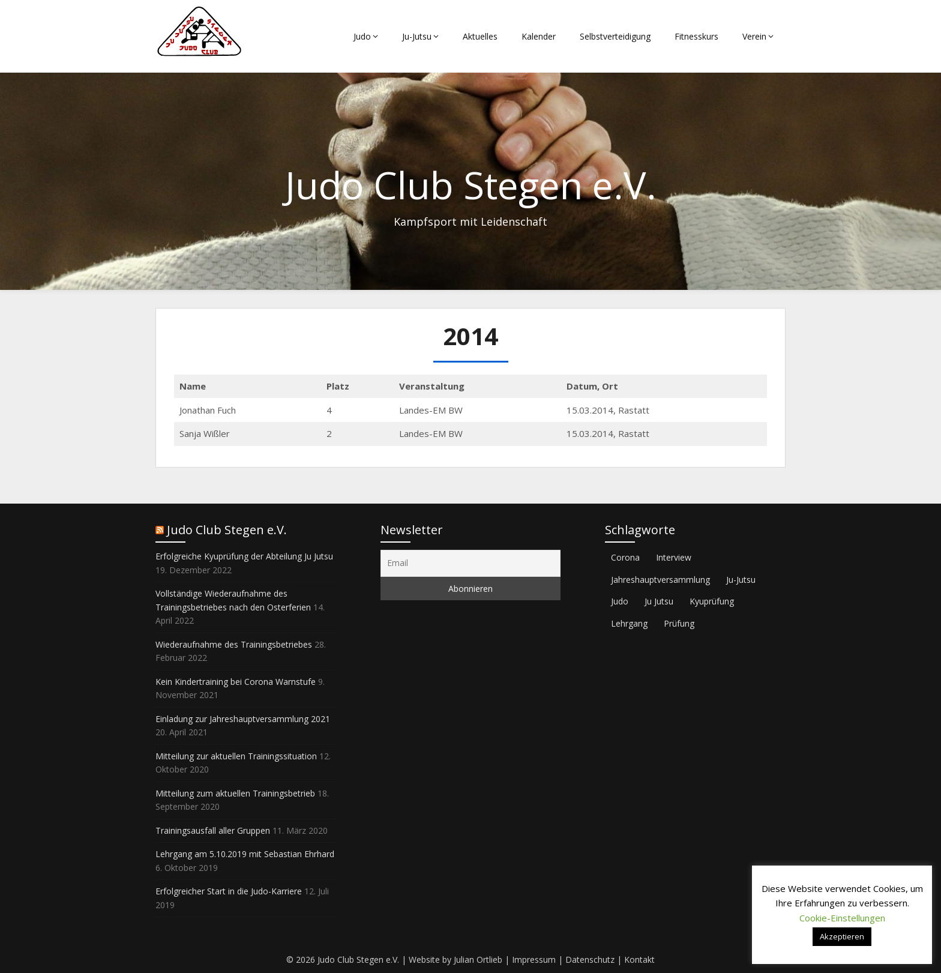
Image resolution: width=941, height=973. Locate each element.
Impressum (534, 959)
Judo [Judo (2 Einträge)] (619, 601)
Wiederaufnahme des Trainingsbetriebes (233, 644)
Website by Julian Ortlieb (455, 959)
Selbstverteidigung (615, 36)
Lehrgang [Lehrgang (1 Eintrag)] (629, 623)
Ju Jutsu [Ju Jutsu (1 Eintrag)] (659, 601)
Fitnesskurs (696, 36)
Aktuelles (480, 36)
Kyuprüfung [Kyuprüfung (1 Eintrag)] (712, 601)
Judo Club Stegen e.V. (227, 530)
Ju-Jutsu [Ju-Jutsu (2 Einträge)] (741, 579)
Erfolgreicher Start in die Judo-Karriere (228, 891)
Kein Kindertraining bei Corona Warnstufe (235, 681)
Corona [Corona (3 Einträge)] (625, 557)
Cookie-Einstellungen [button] (842, 918)
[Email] (470, 563)
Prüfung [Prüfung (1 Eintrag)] (679, 623)
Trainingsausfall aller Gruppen (212, 830)
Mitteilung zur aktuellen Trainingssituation (236, 756)
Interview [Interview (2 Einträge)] (673, 557)
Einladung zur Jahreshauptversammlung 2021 (242, 718)
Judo (362, 36)
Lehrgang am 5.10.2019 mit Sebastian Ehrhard (244, 854)
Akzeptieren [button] (842, 936)
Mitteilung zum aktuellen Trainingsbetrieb (235, 793)
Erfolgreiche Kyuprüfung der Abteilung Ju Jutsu (244, 556)
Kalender (539, 36)
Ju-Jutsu (416, 36)
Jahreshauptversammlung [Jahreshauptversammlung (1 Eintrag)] (660, 579)
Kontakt (639, 959)
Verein (754, 36)
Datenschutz (590, 959)
